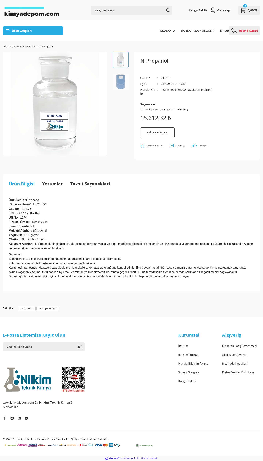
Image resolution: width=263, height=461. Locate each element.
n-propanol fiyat (47, 308)
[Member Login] (220, 10)
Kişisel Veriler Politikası (238, 372)
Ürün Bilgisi (22, 184)
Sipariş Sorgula (188, 372)
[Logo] (31, 10)
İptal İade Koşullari (234, 364)
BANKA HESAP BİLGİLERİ (197, 31)
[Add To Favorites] (152, 146)
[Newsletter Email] (44, 346)
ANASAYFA (167, 31)
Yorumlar (52, 184)
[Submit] (81, 346)
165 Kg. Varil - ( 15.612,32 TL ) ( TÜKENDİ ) (166, 109)
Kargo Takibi (198, 10)
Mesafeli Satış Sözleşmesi (239, 346)
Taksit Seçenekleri (90, 184)
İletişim (183, 346)
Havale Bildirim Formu (193, 364)
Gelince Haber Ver (157, 132)
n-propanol (27, 308)
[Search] (131, 10)
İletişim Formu (188, 355)
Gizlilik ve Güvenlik (234, 355)
